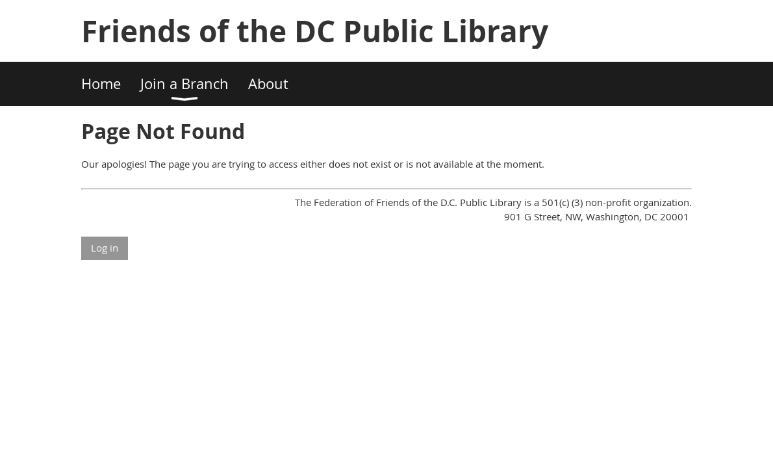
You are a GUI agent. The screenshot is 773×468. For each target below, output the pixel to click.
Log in (104, 247)
